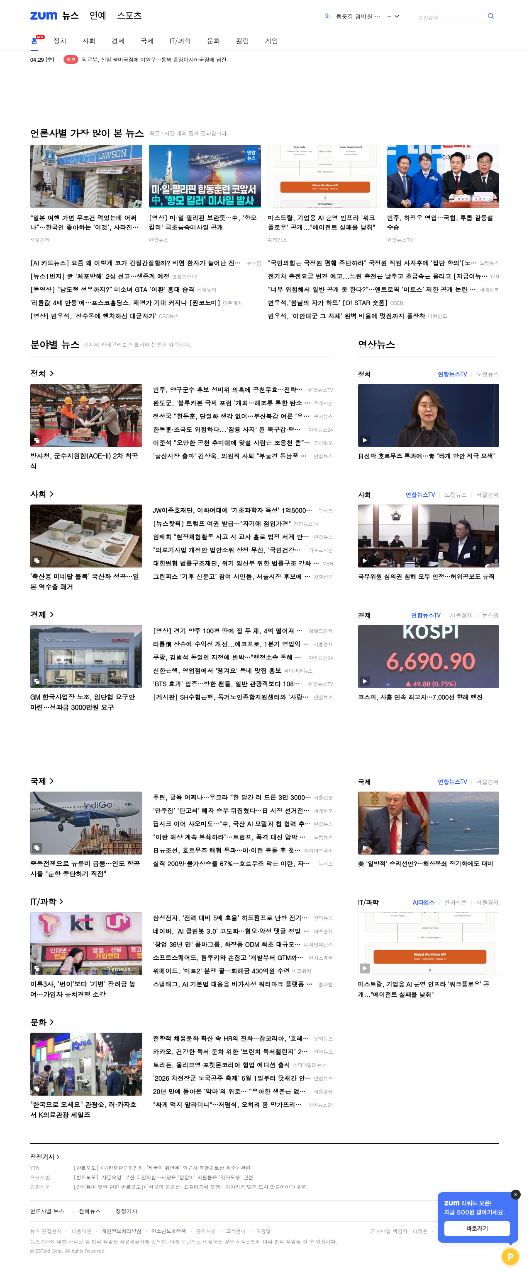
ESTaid (42, 1251)
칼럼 (242, 41)
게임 (271, 41)
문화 (213, 41)
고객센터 (236, 1230)
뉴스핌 (490, 615)
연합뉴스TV (400, 239)
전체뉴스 (90, 1211)
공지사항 (206, 1230)
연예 (98, 15)
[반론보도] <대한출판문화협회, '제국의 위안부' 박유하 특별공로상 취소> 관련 (162, 1167)
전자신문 (455, 902)
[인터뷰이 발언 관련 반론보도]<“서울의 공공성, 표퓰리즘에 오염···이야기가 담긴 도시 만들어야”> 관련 (190, 1186)
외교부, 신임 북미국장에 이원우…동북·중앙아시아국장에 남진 (154, 59)
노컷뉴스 (487, 374)
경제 (118, 41)
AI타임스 (278, 239)
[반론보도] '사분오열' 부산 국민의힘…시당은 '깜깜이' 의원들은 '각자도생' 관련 (164, 1177)
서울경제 (40, 239)
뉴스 (70, 15)
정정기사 (42, 1156)
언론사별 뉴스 (47, 1211)
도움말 (263, 1230)
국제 (147, 41)
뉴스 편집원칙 (46, 1230)
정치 (60, 41)
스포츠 (129, 15)
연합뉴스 (159, 239)
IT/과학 (180, 41)
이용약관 (82, 1230)
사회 (89, 41)
